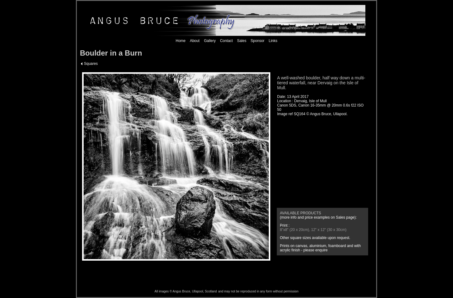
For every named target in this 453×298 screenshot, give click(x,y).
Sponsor (257, 41)
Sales (241, 41)
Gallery (209, 41)
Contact (226, 41)
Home (180, 41)
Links (273, 41)
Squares (91, 63)
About (194, 41)
